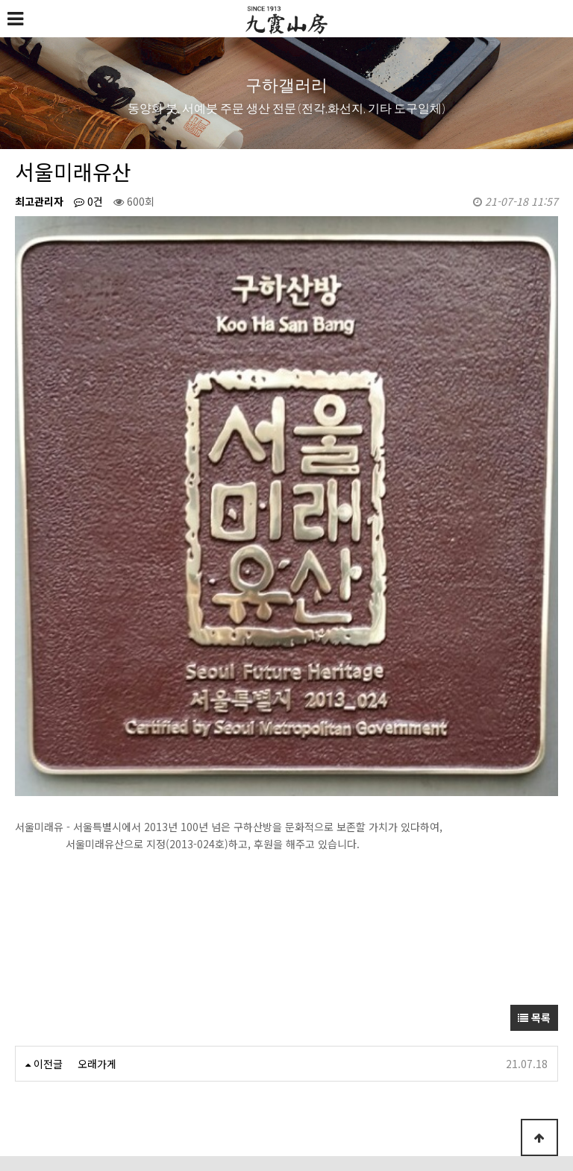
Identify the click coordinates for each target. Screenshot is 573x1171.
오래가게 (97, 892)
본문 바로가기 (0, 0)
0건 (88, 201)
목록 (534, 846)
